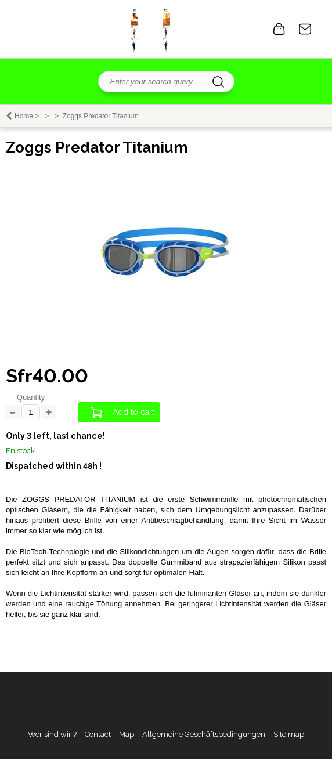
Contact (305, 29)
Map (126, 734)
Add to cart (133, 412)
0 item (279, 29)
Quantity (31, 397)
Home (24, 116)
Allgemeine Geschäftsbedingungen (203, 734)
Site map (288, 734)
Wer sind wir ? (52, 734)
